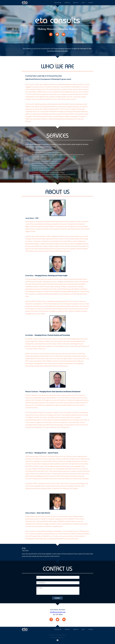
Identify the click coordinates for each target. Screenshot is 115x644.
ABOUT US (75, 2)
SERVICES (67, 2)
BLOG (83, 2)
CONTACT (90, 2)
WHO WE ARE (57, 2)
